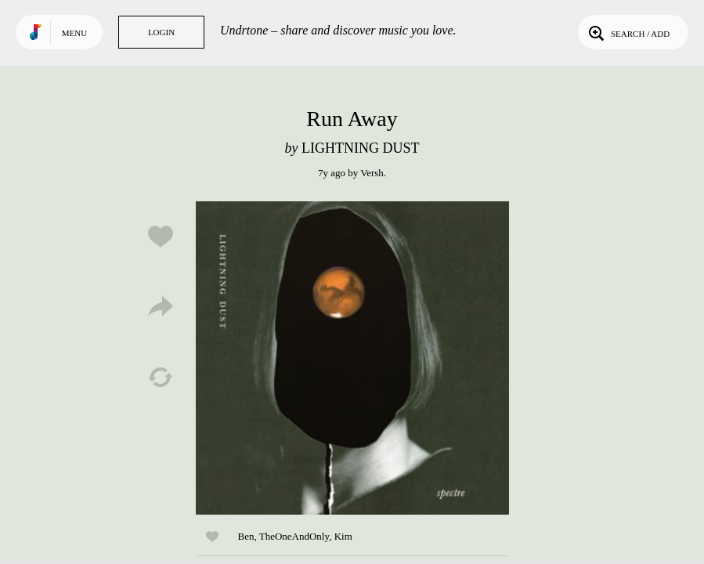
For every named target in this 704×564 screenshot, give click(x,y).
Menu (74, 33)
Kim (343, 536)
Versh (372, 173)
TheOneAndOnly (294, 536)
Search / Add (628, 32)
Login (161, 32)
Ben (246, 536)
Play (352, 358)
